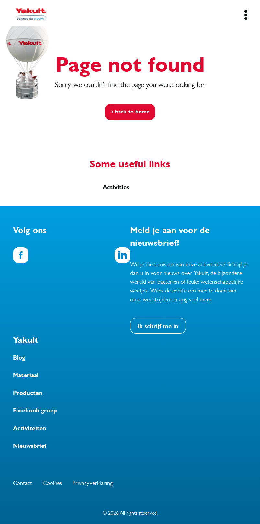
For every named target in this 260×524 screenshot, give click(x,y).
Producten (27, 393)
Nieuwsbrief (29, 445)
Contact (22, 483)
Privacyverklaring (93, 483)
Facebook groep (35, 410)
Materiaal (26, 375)
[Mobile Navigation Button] (246, 14)
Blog (19, 357)
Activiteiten (29, 428)
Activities (116, 187)
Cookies (52, 483)
